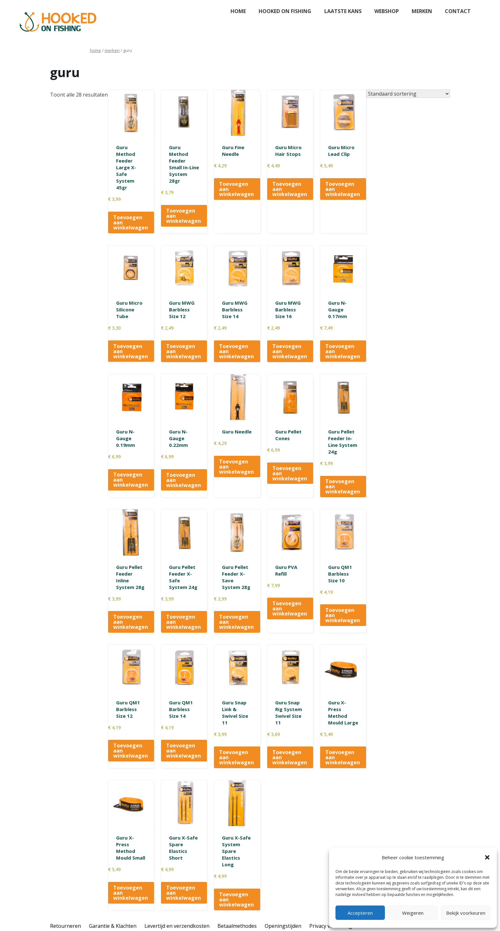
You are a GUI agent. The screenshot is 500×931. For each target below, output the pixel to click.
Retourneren (65, 925)
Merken (422, 11)
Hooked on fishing (285, 11)
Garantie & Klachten (112, 925)
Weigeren (412, 913)
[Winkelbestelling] (408, 94)
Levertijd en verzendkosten (177, 925)
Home (238, 11)
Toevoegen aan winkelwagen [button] (130, 222)
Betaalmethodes (237, 925)
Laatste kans (343, 11)
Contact (458, 11)
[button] (487, 857)
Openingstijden (283, 925)
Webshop (386, 11)
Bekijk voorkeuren (465, 913)
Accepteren (360, 913)
